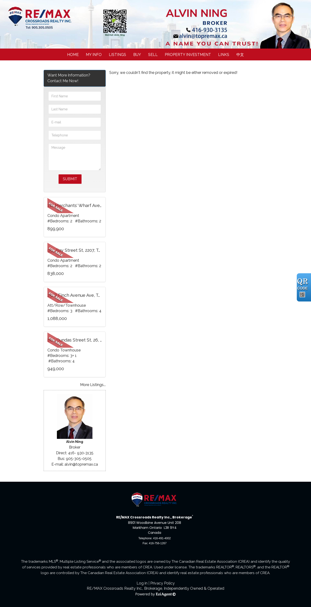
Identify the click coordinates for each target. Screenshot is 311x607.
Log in (142, 583)
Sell (153, 54)
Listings (117, 54)
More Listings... (93, 384)
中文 (240, 54)
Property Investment (188, 54)
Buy (137, 54)
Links (223, 54)
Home (73, 54)
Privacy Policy (162, 583)
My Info (94, 54)
